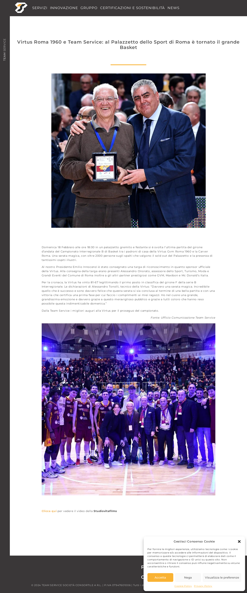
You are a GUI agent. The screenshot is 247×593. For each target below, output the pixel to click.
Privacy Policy (203, 586)
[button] (239, 541)
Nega (188, 577)
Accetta (160, 577)
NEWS (173, 8)
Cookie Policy (183, 586)
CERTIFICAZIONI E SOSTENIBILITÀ (132, 8)
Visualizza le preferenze (222, 577)
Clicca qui (49, 511)
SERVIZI (39, 8)
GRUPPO (88, 8)
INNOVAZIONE (64, 8)
